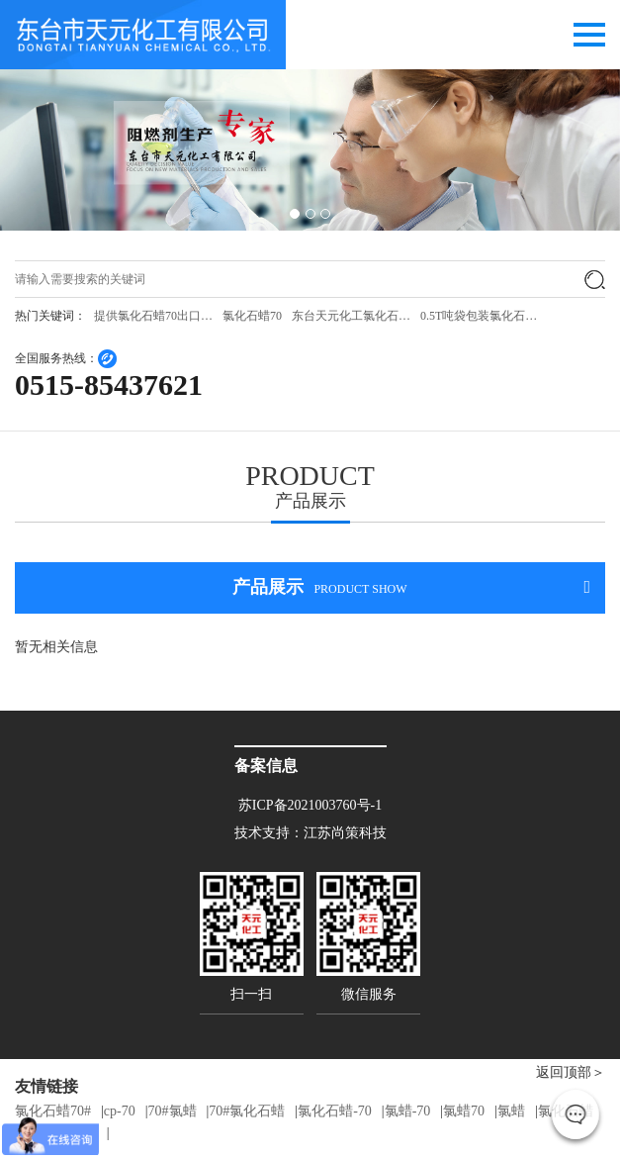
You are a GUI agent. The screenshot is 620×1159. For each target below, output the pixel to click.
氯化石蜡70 (252, 316)
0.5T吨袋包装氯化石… (478, 316)
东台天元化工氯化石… (351, 316)
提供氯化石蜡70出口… (153, 316)
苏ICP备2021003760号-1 (310, 805)
